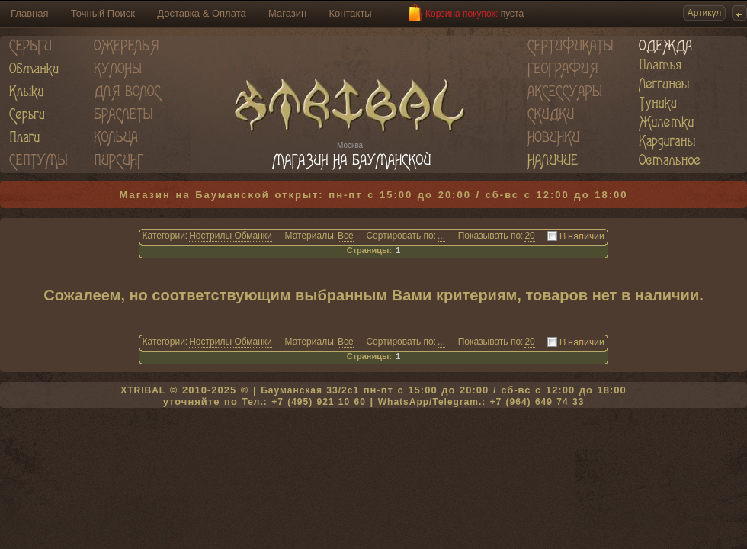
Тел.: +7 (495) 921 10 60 (303, 401)
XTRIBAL (142, 390)
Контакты (350, 13)
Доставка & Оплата (201, 13)
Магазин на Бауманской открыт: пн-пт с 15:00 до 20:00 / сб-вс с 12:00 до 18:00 (374, 195)
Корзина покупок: (461, 13)
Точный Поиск (103, 13)
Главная (29, 13)
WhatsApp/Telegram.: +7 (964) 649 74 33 (481, 401)
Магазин (287, 13)
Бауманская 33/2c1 (310, 390)
